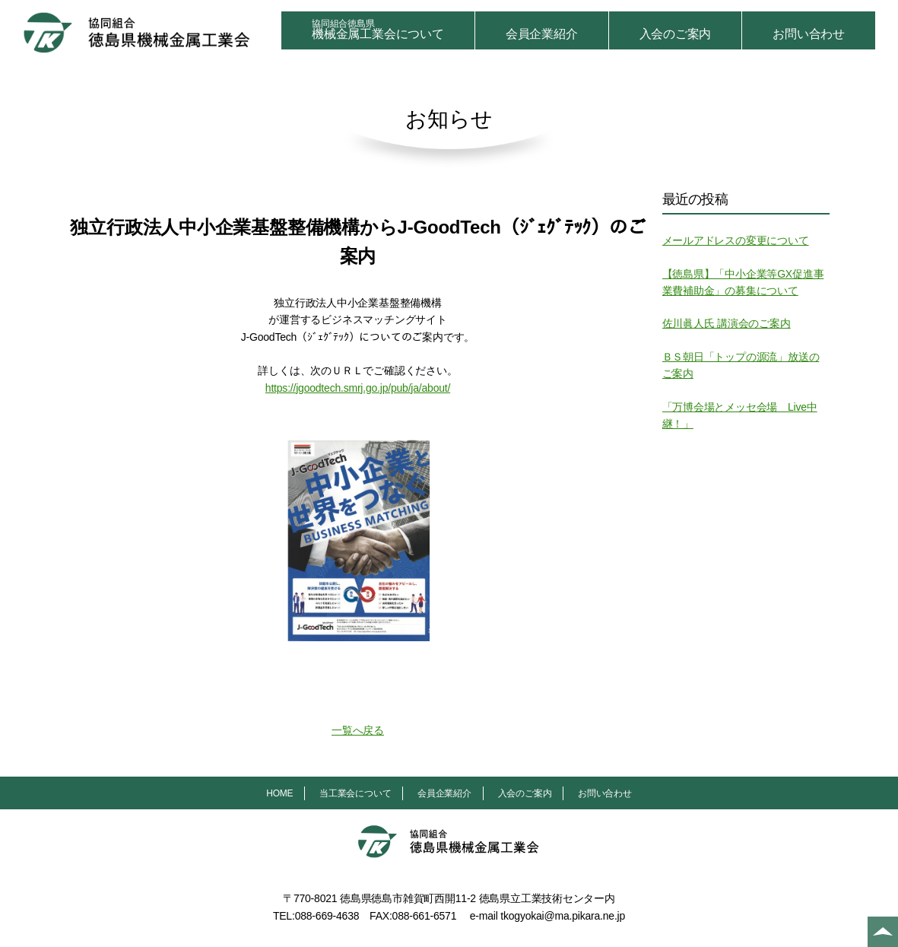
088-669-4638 (327, 916)
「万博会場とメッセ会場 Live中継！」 (739, 415)
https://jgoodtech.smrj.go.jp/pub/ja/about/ (357, 388)
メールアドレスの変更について (735, 240)
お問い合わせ (809, 33)
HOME (279, 793)
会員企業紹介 (542, 33)
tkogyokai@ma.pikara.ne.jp (562, 916)
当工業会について (355, 793)
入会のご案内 (675, 33)
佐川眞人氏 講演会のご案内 (726, 323)
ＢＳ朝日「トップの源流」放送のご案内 (741, 365)
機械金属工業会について (378, 29)
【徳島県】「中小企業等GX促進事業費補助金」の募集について (743, 282)
